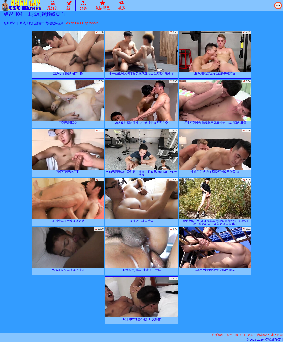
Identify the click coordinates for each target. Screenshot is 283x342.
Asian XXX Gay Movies (82, 23)
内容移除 (263, 334)
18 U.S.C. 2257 (244, 334)
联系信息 (218, 334)
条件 (229, 334)
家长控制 (277, 334)
